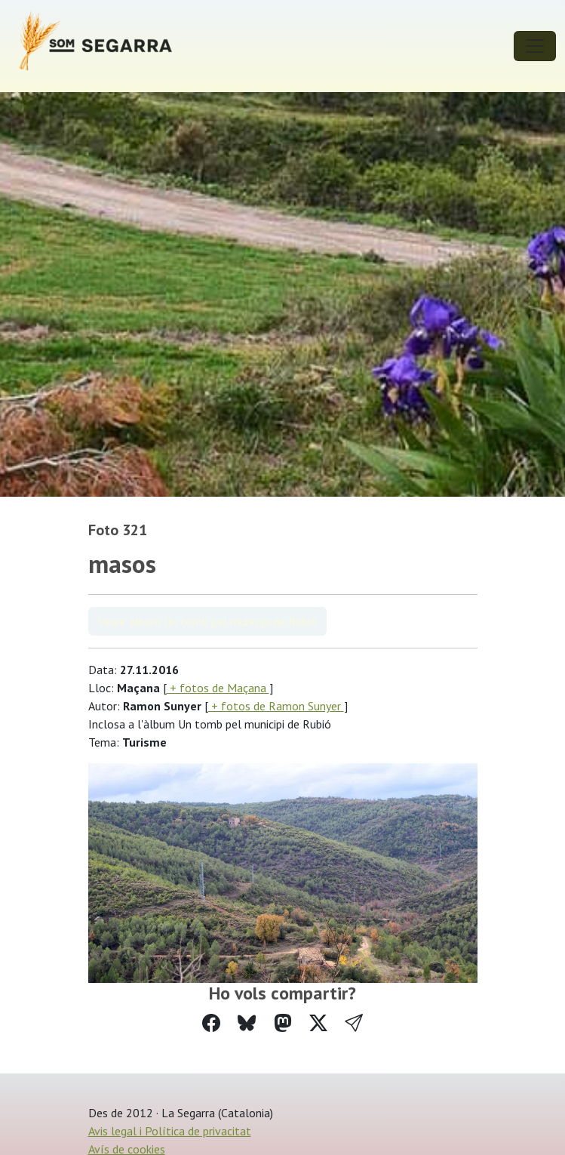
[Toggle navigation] (535, 46)
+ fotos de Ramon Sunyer (276, 705)
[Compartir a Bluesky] (247, 1023)
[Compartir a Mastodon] (283, 1023)
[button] (354, 1023)
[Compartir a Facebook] (211, 1023)
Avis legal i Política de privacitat (169, 1130)
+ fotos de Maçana (218, 687)
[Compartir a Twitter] (318, 1023)
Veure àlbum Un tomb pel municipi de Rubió (207, 621)
